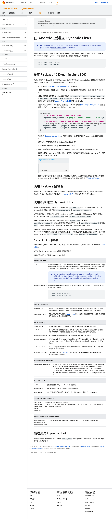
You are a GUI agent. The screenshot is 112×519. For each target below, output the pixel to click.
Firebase (36, 33)
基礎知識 (12, 13)
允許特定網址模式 (93, 178)
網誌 (96, 2)
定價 (50, 2)
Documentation (9, 8)
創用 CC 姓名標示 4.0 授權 (62, 446)
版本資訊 (87, 505)
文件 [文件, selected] (56, 2)
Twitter (59, 502)
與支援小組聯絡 (89, 496)
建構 (22, 2)
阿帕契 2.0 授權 (85, 446)
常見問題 (87, 509)
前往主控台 (104, 2)
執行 (31, 2)
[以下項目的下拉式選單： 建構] (26, 2)
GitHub (32, 509)
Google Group (89, 502)
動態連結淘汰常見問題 (58, 48)
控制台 (67, 194)
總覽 (3, 13)
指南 (31, 496)
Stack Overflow (89, 499)
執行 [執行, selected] (40, 13)
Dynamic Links (27, 8)
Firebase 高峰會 (62, 499)
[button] (12, 19)
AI (22, 13)
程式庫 (32, 505)
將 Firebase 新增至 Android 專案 (57, 87)
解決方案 (42, 2)
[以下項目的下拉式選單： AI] (25, 13)
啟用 (88, 105)
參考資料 (51, 13)
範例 (58, 13)
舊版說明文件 (88, 512)
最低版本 (65, 352)
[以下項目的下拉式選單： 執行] (35, 2)
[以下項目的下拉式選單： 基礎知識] (17, 13)
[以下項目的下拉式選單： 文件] (60, 2)
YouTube (59, 505)
